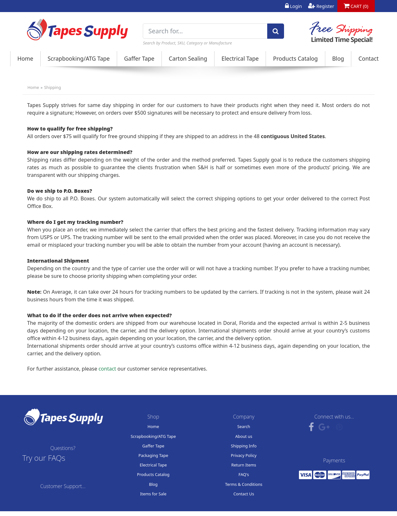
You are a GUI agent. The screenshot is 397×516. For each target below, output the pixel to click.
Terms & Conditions (243, 484)
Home (25, 58)
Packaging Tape (153, 455)
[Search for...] (205, 31)
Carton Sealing (188, 58)
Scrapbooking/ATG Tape (79, 58)
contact (107, 368)
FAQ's (244, 474)
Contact (368, 58)
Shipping (52, 87)
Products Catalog (295, 58)
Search (243, 426)
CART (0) (356, 6)
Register (321, 6)
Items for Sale (153, 494)
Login (293, 6)
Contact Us (243, 494)
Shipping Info (244, 446)
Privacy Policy (244, 455)
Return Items (243, 465)
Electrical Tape (240, 58)
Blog (338, 58)
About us (243, 436)
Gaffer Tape (139, 58)
